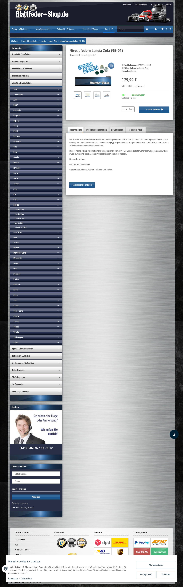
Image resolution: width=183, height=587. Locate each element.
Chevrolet (17, 110)
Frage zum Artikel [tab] (136, 129)
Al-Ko (15, 89)
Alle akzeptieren (154, 565)
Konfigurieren (144, 574)
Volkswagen (18, 337)
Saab (15, 295)
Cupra (15, 126)
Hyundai (16, 168)
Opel (15, 269)
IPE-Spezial (155, 5)
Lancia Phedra (20, 218)
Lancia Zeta (143, 68)
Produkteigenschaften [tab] (96, 129)
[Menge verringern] (123, 109)
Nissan (16, 263)
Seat (15, 300)
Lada (15, 199)
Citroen (16, 121)
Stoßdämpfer (17, 384)
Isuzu (15, 173)
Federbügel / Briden (20, 76)
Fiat (15, 147)
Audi (15, 100)
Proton (16, 279)
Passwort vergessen (20, 503)
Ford (15, 152)
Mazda (16, 247)
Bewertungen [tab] (117, 129)
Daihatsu (17, 141)
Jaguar (16, 184)
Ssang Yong (18, 311)
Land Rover (18, 232)
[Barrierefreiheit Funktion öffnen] (174, 434)
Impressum (15, 578)
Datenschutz (20, 539)
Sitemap (18, 555)
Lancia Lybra (19, 214)
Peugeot (16, 274)
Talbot (16, 327)
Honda (16, 157)
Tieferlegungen (18, 377)
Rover (15, 290)
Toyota (16, 332)
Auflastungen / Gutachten (23, 363)
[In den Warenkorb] (154, 109)
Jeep (15, 189)
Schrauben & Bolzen (20, 391)
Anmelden (36, 497)
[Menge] (126, 109)
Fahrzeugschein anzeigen (82, 185)
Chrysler (16, 115)
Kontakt (168, 5)
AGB (16, 545)
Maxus (16, 242)
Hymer (16, 162)
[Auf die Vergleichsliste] (111, 66)
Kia (14, 194)
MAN (15, 237)
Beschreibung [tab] (75, 129)
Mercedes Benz (19, 253)
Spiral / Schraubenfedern (22, 348)
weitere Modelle (20, 227)
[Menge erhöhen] (133, 109)
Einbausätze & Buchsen (22, 68)
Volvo (15, 342)
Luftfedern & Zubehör (21, 356)
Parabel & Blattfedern (21, 54)
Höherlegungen (18, 370)
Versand (141, 86)
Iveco (15, 178)
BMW (15, 105)
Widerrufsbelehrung (22, 550)
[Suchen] (130, 29)
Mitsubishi (17, 258)
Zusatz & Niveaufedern (21, 83)
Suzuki (16, 321)
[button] (156, 29)
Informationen (141, 5)
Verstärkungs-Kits (20, 61)
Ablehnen (164, 574)
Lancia (16, 205)
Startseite (127, 5)
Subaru (16, 316)
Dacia (15, 131)
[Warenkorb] (166, 29)
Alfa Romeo (18, 94)
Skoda (16, 305)
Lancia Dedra (19, 210)
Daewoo (16, 136)
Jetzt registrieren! (27, 507)
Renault (16, 284)
